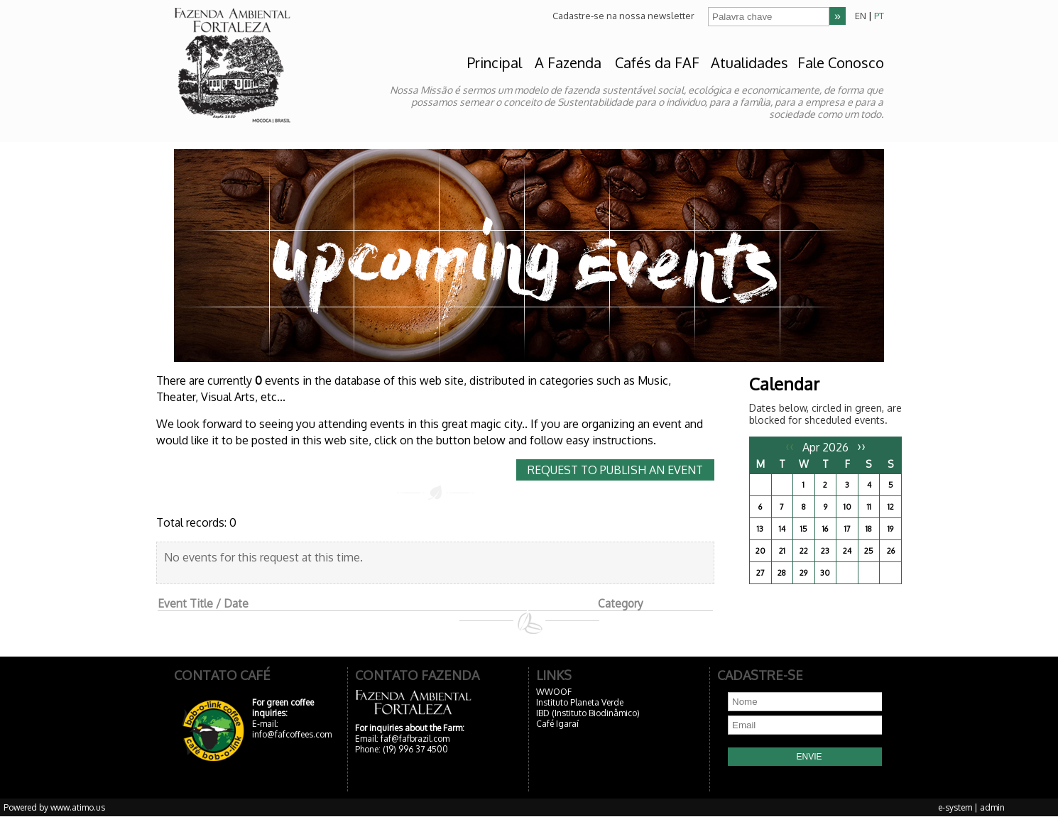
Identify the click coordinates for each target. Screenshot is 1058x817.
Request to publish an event (615, 470)
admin (992, 807)
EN (860, 15)
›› (861, 446)
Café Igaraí (557, 723)
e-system (955, 807)
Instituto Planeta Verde (579, 702)
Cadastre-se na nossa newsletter (623, 15)
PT (879, 15)
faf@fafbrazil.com (415, 738)
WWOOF (554, 691)
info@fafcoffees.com (292, 734)
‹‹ (789, 446)
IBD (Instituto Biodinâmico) (588, 713)
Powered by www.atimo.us (54, 807)
